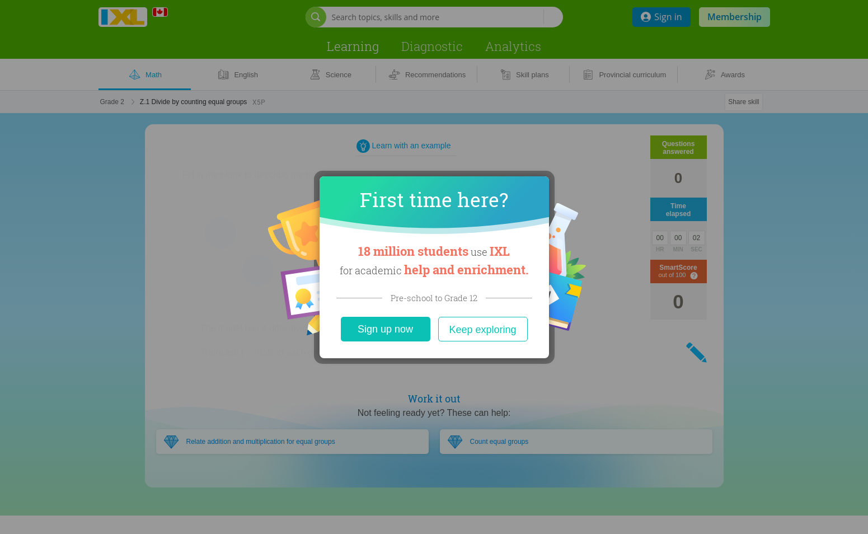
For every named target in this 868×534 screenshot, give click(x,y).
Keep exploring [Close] (482, 329)
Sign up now (385, 329)
